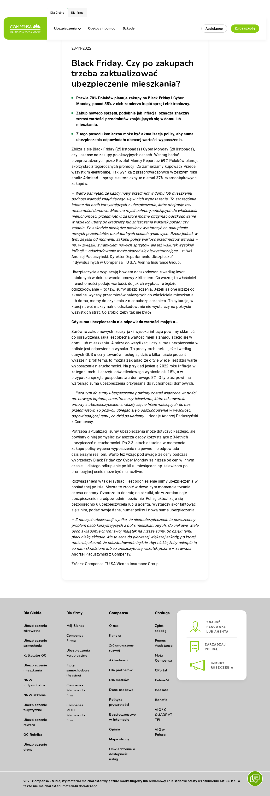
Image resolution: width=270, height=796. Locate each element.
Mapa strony (119, 739)
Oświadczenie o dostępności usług (122, 754)
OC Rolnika (32, 734)
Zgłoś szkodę (245, 28)
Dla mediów (119, 680)
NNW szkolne (34, 695)
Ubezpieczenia (67, 28)
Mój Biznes (75, 625)
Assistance (214, 28)
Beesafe (161, 690)
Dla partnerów (121, 670)
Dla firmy (77, 12)
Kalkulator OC (35, 655)
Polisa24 (162, 680)
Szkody (129, 28)
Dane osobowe (121, 690)
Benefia (161, 700)
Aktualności (118, 660)
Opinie (114, 729)
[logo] (25, 28)
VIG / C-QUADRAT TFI (163, 714)
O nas (113, 625)
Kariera (115, 635)
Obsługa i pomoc (101, 28)
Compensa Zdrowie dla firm (76, 690)
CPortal (161, 670)
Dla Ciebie (57, 12)
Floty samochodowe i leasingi (78, 670)
